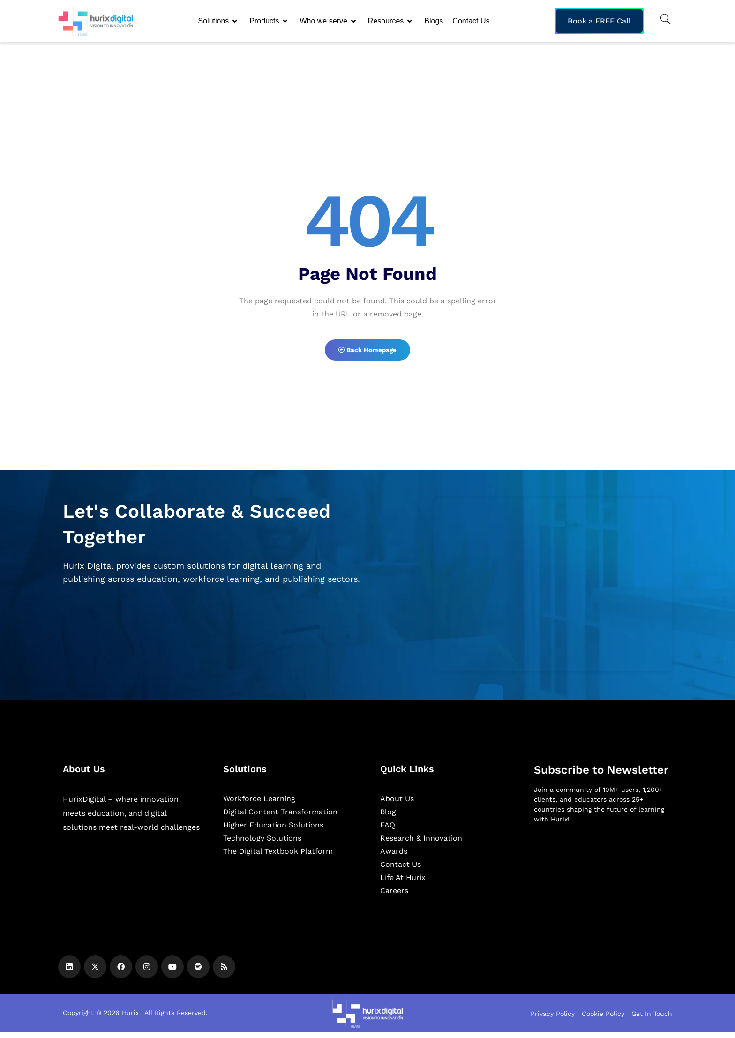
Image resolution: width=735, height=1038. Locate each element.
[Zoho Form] (553, 590)
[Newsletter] (603, 886)
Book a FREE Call (599, 20)
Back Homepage (367, 352)
